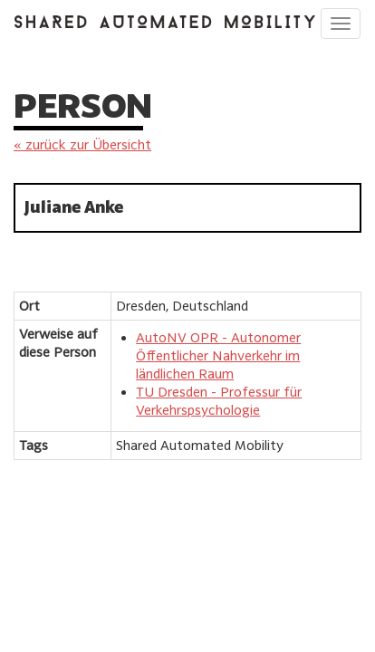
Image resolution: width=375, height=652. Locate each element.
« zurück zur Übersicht (82, 144)
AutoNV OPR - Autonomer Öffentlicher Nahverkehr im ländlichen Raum (218, 355)
